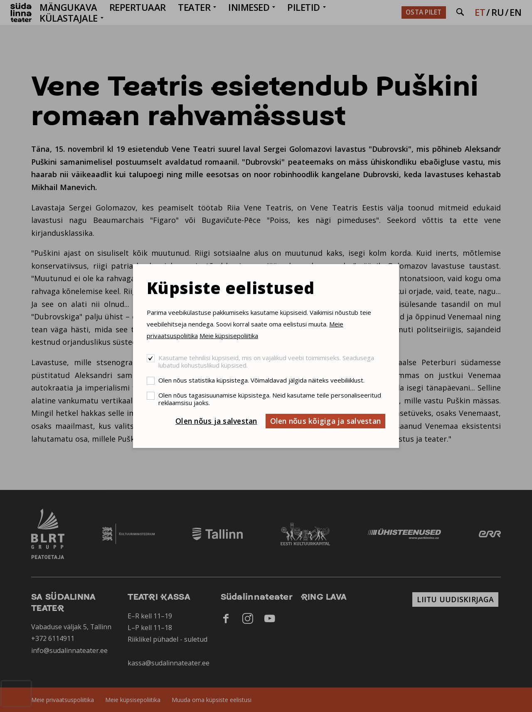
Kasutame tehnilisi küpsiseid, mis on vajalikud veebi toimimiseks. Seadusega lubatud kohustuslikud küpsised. (266, 361)
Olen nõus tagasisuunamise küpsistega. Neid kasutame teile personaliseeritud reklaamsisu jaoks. (269, 398)
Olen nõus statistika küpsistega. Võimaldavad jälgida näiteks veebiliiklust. (261, 380)
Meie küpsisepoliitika (229, 335)
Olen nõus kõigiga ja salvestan (325, 421)
